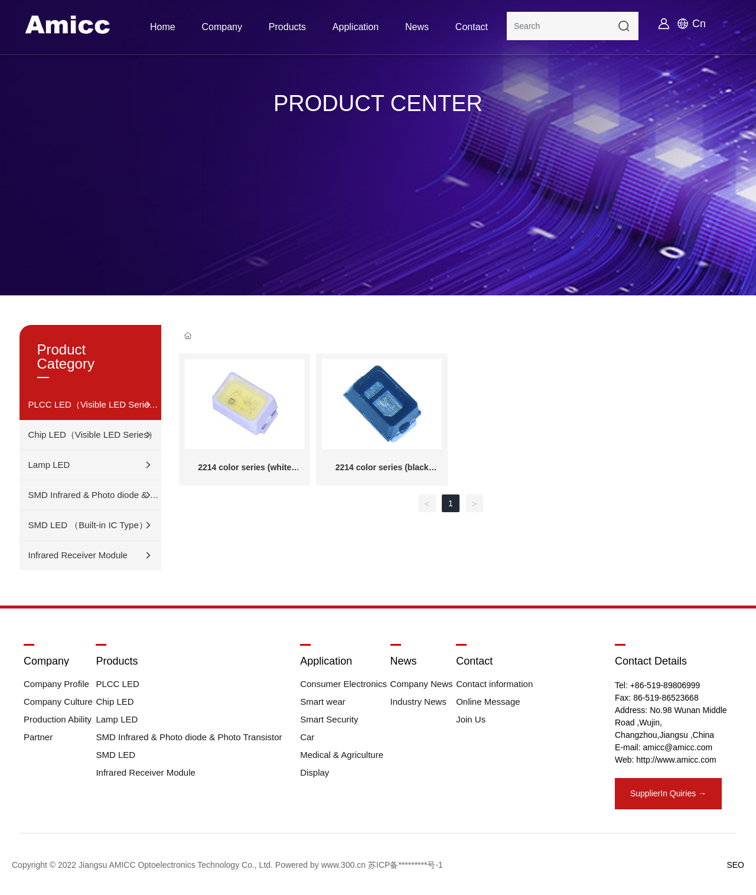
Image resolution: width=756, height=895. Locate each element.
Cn (699, 24)
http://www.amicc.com (676, 759)
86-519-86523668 (666, 697)
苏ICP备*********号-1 (405, 865)
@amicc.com (688, 747)
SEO (735, 865)
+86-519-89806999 (665, 685)
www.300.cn (343, 865)
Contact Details (651, 661)
